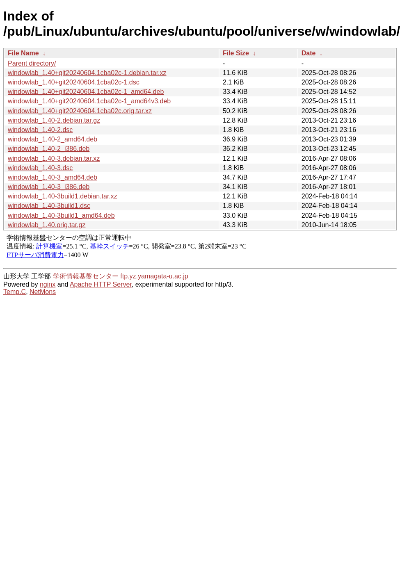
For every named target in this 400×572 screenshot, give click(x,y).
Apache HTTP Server (101, 284)
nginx (47, 284)
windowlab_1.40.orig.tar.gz (46, 224)
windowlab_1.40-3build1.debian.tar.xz (62, 196)
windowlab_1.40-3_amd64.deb (52, 177)
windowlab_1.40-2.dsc (40, 129)
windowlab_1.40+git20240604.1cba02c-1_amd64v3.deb (89, 101)
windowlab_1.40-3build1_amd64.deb (61, 215)
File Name (23, 53)
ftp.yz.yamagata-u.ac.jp (154, 276)
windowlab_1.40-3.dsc (40, 167)
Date (309, 53)
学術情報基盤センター (86, 276)
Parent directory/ (32, 63)
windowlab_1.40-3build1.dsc (49, 205)
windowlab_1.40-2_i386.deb (48, 148)
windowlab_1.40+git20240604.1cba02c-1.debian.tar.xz (87, 72)
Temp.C (14, 291)
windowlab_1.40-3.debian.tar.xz (54, 158)
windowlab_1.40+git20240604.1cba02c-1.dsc (73, 82)
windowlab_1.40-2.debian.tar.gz (54, 120)
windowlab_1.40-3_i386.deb (48, 186)
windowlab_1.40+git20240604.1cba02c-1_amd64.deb (86, 91)
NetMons (43, 291)
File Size (236, 53)
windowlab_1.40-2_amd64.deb (52, 139)
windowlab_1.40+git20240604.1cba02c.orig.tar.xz (80, 110)
